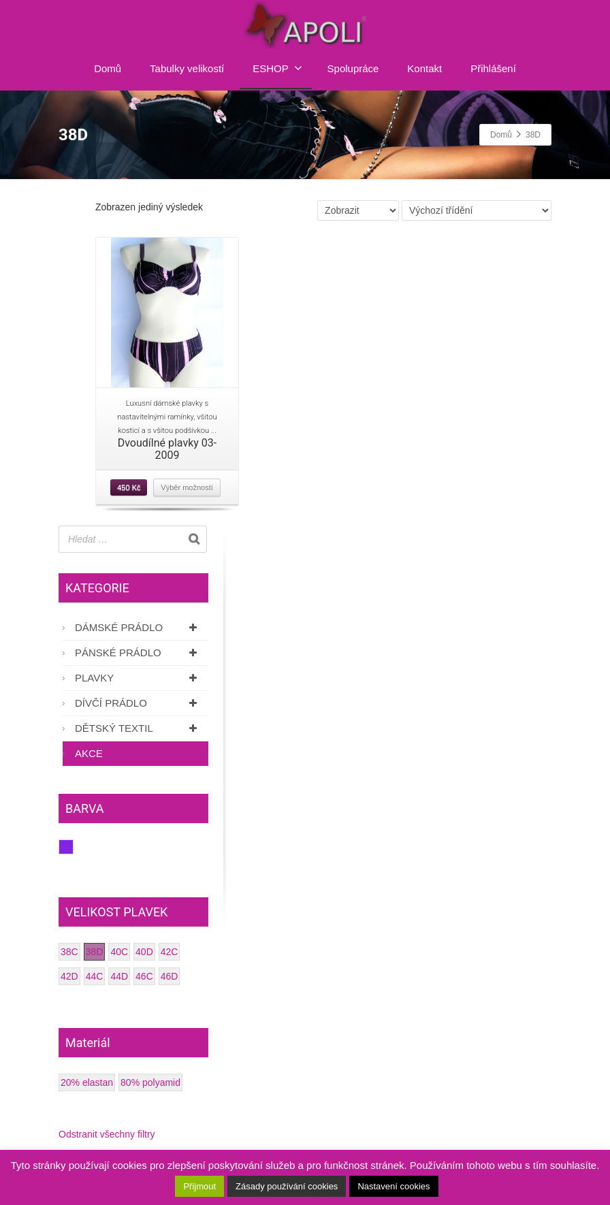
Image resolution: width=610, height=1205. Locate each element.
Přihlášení (493, 68)
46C (144, 976)
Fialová (73, 846)
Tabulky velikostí (187, 68)
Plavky (138, 678)
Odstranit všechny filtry (107, 1134)
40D (144, 951)
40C (119, 951)
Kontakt (424, 68)
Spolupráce (353, 68)
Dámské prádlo (138, 627)
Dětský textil (138, 728)
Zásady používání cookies (287, 1186)
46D (169, 976)
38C (69, 951)
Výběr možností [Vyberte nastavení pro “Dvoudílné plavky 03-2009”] (186, 487)
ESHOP (277, 68)
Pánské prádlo (138, 652)
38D (94, 951)
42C (169, 951)
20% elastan (87, 1082)
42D (69, 976)
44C (94, 976)
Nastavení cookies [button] (393, 1186)
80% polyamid (150, 1082)
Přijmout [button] (199, 1186)
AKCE (89, 753)
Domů (107, 68)
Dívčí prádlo (138, 703)
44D (119, 976)
